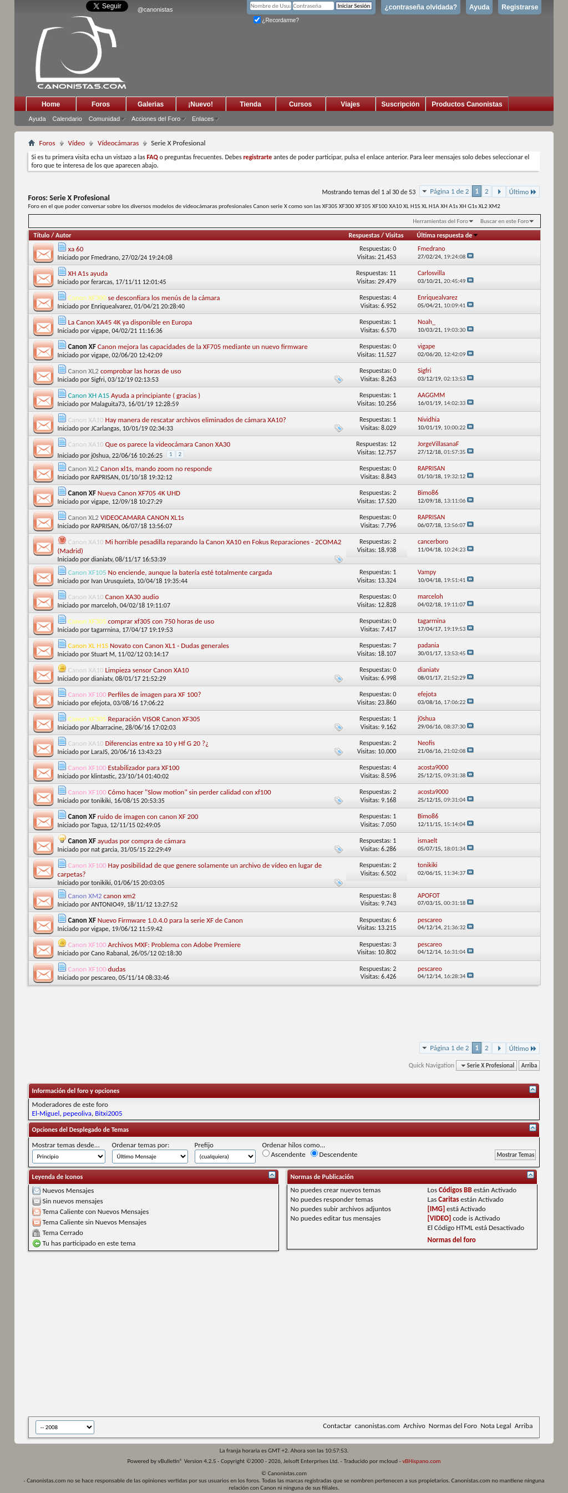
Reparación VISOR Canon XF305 (154, 719)
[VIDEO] (440, 1218)
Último (523, 192)
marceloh (103, 605)
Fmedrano (104, 257)
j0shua (100, 455)
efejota (100, 703)
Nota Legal (495, 1425)
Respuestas (364, 235)
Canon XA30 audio (132, 597)
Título (42, 235)
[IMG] (436, 1208)
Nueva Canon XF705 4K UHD (139, 493)
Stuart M (103, 654)
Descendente (334, 1154)
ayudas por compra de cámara (142, 841)
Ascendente (284, 1154)
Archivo (414, 1425)
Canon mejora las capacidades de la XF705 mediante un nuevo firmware (203, 346)
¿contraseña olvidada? (420, 7)
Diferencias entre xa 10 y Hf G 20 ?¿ (157, 743)
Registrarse (519, 7)
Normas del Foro (453, 1425)
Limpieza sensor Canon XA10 (147, 670)
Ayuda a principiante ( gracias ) (155, 395)
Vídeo (76, 143)
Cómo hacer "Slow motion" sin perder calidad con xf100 (189, 792)
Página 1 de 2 (449, 191)
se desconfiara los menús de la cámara (164, 297)
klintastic (103, 776)
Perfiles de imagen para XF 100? (154, 694)
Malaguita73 (108, 404)
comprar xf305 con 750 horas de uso (161, 621)
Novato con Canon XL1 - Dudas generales (169, 645)
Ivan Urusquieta (112, 581)
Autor (63, 235)
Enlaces (203, 118)
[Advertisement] (298, 1333)
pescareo (103, 977)
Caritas (448, 1199)
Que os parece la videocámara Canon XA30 (168, 444)
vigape (100, 331)
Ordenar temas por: (141, 1145)
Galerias (151, 104)
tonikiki (101, 800)
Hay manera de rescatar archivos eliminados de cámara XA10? (195, 420)
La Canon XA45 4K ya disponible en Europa (130, 322)
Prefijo (204, 1145)
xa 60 (76, 249)
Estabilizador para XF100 (144, 767)
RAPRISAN (104, 477)
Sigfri (98, 379)
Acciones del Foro (155, 118)
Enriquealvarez (111, 306)
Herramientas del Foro (440, 221)
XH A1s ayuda (88, 273)
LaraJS (99, 752)
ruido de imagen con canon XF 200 (148, 816)
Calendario (67, 118)
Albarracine (106, 727)
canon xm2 (120, 896)
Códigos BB (455, 1190)
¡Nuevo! (200, 104)
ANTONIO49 (107, 904)
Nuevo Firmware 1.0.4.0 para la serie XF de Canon (170, 920)
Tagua (98, 825)
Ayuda (479, 7)
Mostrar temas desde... (66, 1145)
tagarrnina (105, 630)
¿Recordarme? (276, 20)
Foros (101, 104)
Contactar (337, 1425)
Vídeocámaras (118, 143)
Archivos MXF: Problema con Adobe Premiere (174, 944)
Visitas (395, 235)
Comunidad (104, 118)
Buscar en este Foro (504, 221)
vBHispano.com (421, 1461)
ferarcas (101, 282)
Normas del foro (452, 1240)
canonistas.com (377, 1425)
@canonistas (155, 9)
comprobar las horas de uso (140, 371)
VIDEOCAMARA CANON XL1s (142, 517)
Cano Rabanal (109, 953)
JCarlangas (105, 428)
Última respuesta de (448, 235)
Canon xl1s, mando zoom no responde (156, 468)
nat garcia (104, 849)
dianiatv (101, 559)
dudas (117, 969)
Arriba (529, 1065)
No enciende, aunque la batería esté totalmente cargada (190, 572)
